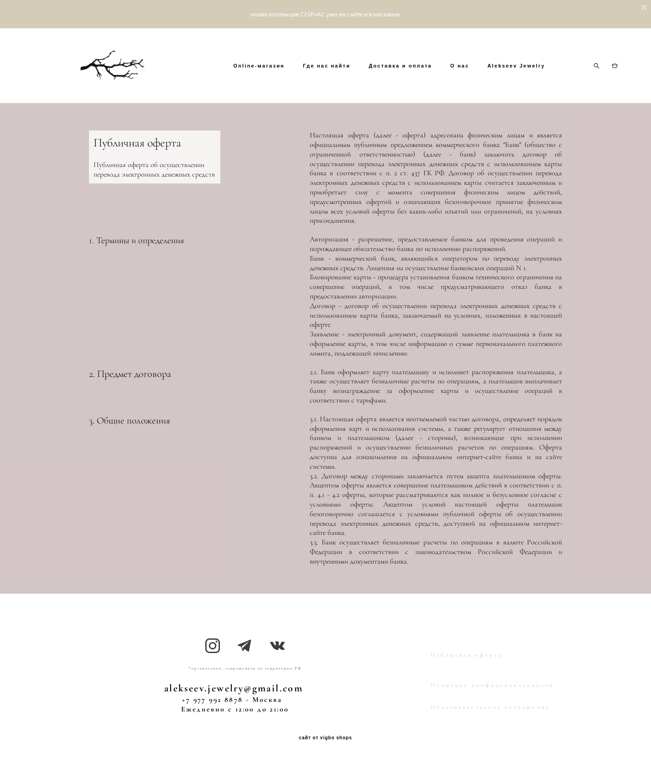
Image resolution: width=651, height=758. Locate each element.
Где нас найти (376, 68)
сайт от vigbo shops (325, 736)
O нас (509, 68)
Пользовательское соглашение (490, 705)
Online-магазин (308, 68)
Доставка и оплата (450, 68)
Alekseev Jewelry (311, 80)
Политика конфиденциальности (492, 683)
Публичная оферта (467, 653)
